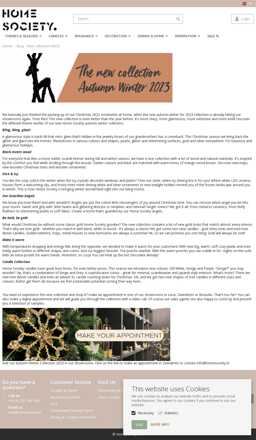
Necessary (146, 413)
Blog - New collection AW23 (38, 46)
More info (160, 424)
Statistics (171, 413)
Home (7, 46)
